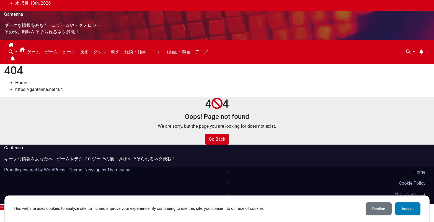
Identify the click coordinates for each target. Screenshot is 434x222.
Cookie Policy (412, 183)
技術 (84, 51)
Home (21, 82)
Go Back (217, 139)
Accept (408, 209)
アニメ (201, 51)
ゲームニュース (60, 51)
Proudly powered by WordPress (35, 170)
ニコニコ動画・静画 (171, 51)
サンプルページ (409, 194)
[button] (13, 51)
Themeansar (119, 170)
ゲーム (33, 51)
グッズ (100, 51)
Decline (378, 209)
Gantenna (13, 14)
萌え (115, 51)
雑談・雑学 (135, 51)
